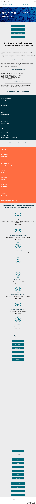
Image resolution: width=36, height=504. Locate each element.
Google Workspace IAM (6, 105)
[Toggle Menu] (35, 1)
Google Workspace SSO (6, 165)
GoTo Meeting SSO (5, 163)
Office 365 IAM (4, 121)
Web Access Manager (18, 250)
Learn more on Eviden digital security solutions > (18, 330)
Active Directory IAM (6, 98)
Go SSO (3, 159)
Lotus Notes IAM (5, 114)
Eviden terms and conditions (19, 499)
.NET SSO (3, 149)
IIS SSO (3, 168)
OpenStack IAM (5, 123)
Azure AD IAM (4, 100)
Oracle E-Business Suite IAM (7, 126)
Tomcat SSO (4, 193)
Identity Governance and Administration (18, 235)
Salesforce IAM (4, 132)
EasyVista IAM (4, 103)
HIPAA (16, 86)
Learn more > (18, 224)
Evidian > (3, 4)
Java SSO (3, 170)
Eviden (25, 499)
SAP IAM (3, 128)
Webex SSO (4, 195)
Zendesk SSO (4, 198)
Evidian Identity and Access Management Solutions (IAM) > (15, 4)
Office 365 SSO (4, 182)
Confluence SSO (5, 156)
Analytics (18, 264)
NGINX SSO (4, 177)
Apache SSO (4, 152)
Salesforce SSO (4, 186)
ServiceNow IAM (5, 135)
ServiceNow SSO (5, 191)
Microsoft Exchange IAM (7, 117)
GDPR (13, 86)
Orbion (18, 219)
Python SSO (4, 184)
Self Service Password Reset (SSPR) (18, 309)
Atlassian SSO (4, 154)
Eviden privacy (12, 499)
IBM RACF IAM (4, 109)
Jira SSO (3, 172)
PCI (21, 86)
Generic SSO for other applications (9, 200)
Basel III (19, 86)
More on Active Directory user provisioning (9, 66)
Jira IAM (3, 112)
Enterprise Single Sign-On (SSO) (18, 294)
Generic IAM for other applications (9, 137)
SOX (11, 86)
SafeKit (18, 324)
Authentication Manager (18, 279)
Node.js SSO (4, 179)
